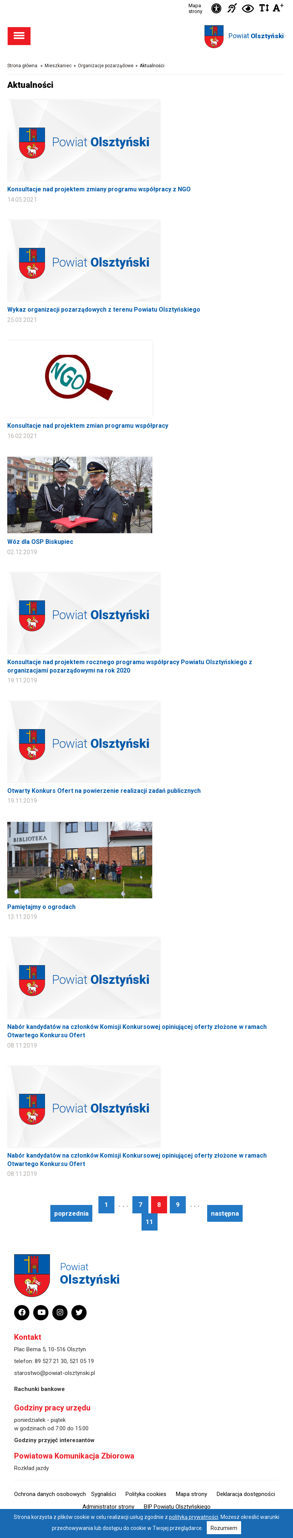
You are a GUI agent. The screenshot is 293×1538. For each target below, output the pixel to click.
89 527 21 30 (51, 1361)
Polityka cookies (146, 1494)
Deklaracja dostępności (246, 1494)
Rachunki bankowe (39, 1389)
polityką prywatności (193, 1517)
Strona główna (22, 65)
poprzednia (71, 1213)
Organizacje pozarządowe (106, 65)
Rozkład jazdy (31, 1468)
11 (149, 1222)
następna (225, 1213)
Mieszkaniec (58, 65)
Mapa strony (195, 8)
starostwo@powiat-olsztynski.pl (54, 1373)
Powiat (256, 36)
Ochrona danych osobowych (50, 1494)
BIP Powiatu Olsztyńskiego (177, 1506)
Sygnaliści (103, 1494)
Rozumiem (224, 1528)
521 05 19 (81, 1361)
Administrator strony (108, 1506)
